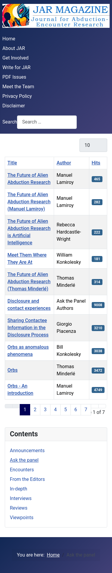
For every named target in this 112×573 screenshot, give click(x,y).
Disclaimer (13, 106)
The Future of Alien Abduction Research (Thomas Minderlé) (28, 282)
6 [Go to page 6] (75, 409)
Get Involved (15, 58)
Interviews (21, 498)
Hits (96, 163)
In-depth (18, 489)
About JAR (13, 48)
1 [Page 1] (25, 409)
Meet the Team (18, 86)
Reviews (18, 508)
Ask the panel (24, 460)
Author (63, 163)
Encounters (22, 470)
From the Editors (27, 479)
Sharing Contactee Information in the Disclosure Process (28, 328)
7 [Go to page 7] (86, 409)
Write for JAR (16, 67)
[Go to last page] (102, 406)
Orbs (12, 370)
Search (9, 122)
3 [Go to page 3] (45, 409)
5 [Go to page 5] (65, 409)
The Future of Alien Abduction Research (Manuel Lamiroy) (28, 202)
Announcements (27, 450)
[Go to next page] (95, 406)
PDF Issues (14, 77)
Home (8, 39)
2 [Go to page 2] (35, 409)
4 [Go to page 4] (55, 409)
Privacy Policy (17, 96)
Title (12, 163)
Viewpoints (21, 517)
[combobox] (47, 122)
